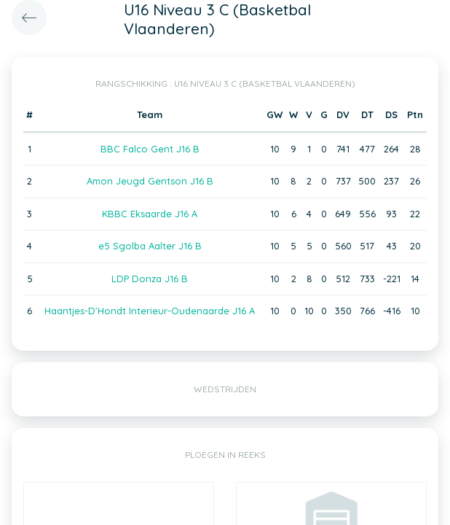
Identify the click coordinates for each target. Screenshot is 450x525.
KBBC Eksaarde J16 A (149, 213)
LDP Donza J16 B (149, 278)
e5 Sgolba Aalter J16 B (150, 246)
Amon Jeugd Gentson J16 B (150, 181)
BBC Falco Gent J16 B (150, 149)
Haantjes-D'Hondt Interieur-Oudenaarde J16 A (149, 310)
